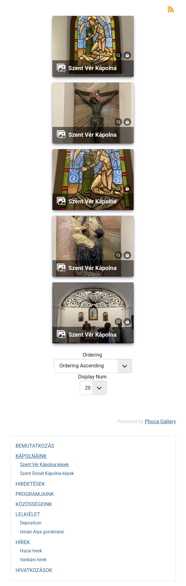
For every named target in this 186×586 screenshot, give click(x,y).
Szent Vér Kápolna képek (44, 464)
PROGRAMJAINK (35, 494)
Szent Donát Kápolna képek (47, 473)
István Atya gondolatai (42, 531)
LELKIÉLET (28, 514)
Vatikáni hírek (33, 559)
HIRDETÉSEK (30, 484)
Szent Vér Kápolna (93, 68)
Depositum (31, 522)
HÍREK (23, 542)
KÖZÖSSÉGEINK (34, 504)
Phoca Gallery (160, 421)
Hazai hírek (31, 550)
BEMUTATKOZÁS (35, 446)
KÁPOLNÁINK (31, 456)
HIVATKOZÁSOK (34, 570)
